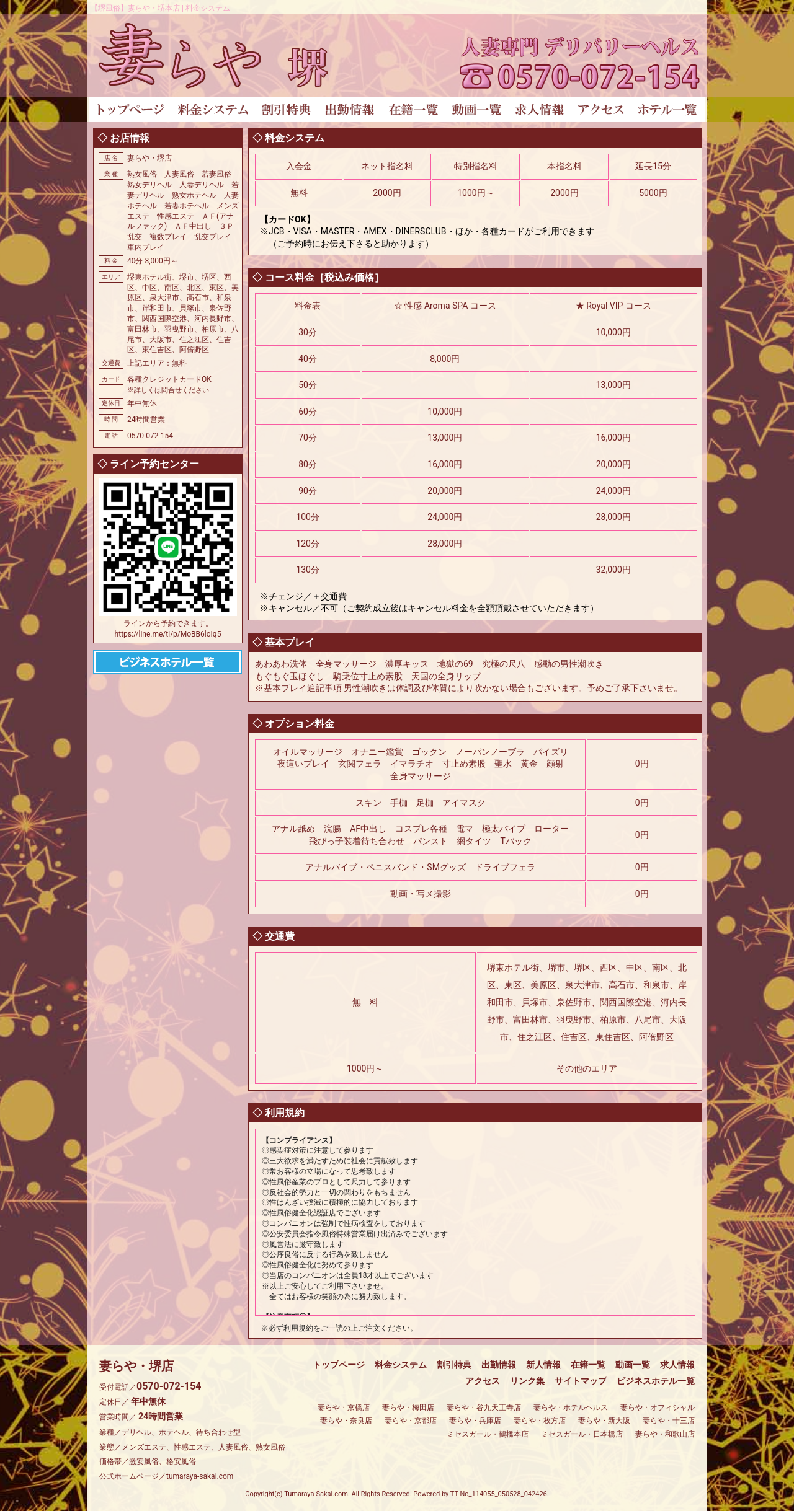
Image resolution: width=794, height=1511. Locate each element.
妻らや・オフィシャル (657, 1407)
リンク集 (527, 1381)
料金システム (401, 1365)
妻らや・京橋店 (344, 1407)
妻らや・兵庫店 (475, 1420)
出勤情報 (498, 1365)
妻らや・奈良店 (346, 1420)
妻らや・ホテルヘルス (570, 1407)
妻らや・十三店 (669, 1420)
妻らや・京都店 (411, 1420)
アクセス (482, 1381)
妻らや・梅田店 (408, 1407)
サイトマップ (581, 1381)
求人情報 (677, 1365)
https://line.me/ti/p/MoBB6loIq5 (168, 634)
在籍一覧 (588, 1365)
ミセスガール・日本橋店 (582, 1434)
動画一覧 (632, 1365)
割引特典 (454, 1365)
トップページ (339, 1365)
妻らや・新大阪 (604, 1420)
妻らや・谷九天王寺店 (484, 1407)
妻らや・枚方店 (540, 1420)
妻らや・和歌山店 (665, 1434)
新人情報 (543, 1365)
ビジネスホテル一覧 (656, 1381)
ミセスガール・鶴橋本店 (488, 1434)
